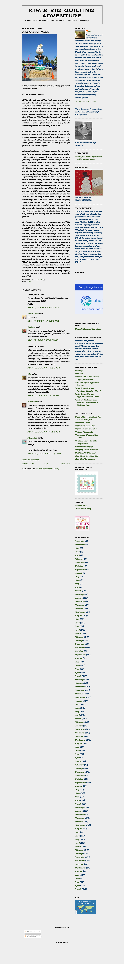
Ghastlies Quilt (82, 423)
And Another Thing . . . (36, 31)
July (77, 548)
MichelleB (32, 438)
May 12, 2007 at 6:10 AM (43, 340)
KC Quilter (32, 402)
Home (46, 464)
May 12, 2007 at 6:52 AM (43, 368)
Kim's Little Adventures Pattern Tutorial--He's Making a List (86, 402)
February (79, 559)
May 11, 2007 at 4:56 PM (43, 321)
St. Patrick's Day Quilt (85, 453)
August (78, 573)
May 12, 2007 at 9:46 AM (43, 432)
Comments (33, 936)
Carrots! (79, 374)
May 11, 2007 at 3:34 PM (43, 307)
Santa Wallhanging (84, 446)
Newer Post (27, 464)
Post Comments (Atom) (47, 469)
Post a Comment (30, 460)
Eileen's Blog (81, 505)
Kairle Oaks (32, 314)
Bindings (79, 370)
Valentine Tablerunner (85, 459)
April (77, 555)
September (80, 569)
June (77, 552)
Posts (30, 931)
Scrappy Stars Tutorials (86, 450)
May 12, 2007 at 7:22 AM (43, 396)
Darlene (31, 327)
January (78, 598)
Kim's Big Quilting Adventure (62, 13)
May (77, 584)
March (78, 591)
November (80, 562)
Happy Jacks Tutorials (85, 429)
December (80, 541)
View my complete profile (85, 101)
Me (30, 281)
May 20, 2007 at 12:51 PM (44, 454)
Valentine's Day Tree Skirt (87, 456)
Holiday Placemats (84, 432)
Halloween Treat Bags (85, 426)
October (79, 566)
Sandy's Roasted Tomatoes (88, 329)
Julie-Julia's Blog (83, 508)
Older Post (65, 464)
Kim (29, 374)
